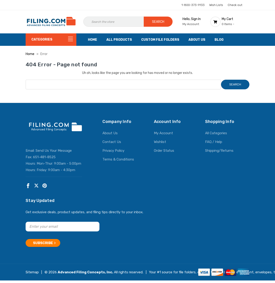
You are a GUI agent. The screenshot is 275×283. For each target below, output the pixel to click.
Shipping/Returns (219, 151)
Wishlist (160, 142)
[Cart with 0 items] (229, 22)
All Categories (216, 133)
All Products (119, 40)
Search (158, 22)
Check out (235, 5)
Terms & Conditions (118, 159)
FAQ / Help (213, 142)
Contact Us (111, 142)
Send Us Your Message (54, 151)
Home (92, 40)
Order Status (164, 151)
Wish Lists (216, 5)
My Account (163, 133)
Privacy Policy (113, 151)
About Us (196, 40)
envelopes (263, 270)
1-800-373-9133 (193, 5)
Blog (219, 40)
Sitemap (32, 270)
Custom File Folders (160, 40)
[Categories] (51, 39)
